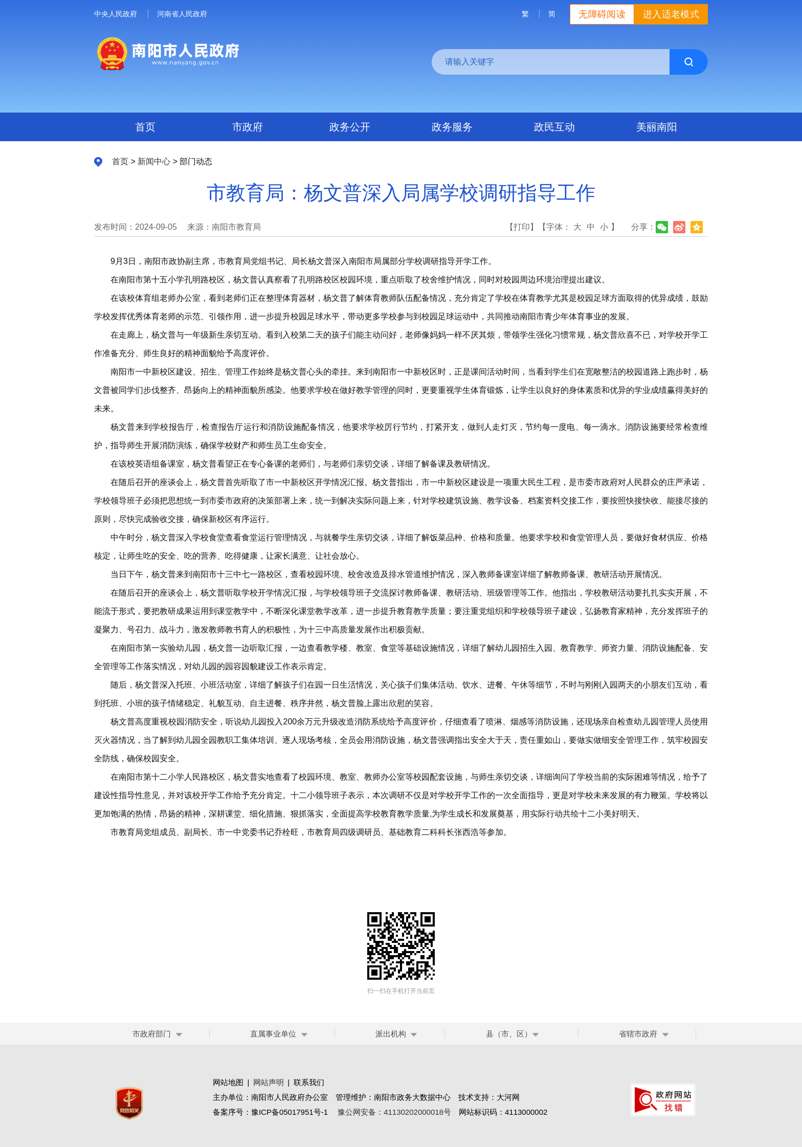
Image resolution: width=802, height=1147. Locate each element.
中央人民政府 (115, 14)
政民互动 (554, 127)
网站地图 (228, 1082)
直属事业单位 (273, 1033)
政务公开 (349, 127)
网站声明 (268, 1082)
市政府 (247, 127)
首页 (145, 127)
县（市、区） (513, 1033)
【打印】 (521, 227)
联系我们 (309, 1082)
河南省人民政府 (182, 14)
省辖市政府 (638, 1033)
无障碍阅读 (602, 14)
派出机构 (390, 1033)
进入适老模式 (671, 14)
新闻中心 (154, 161)
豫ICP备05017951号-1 (289, 1112)
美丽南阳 (656, 127)
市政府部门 (151, 1033)
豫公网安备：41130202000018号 (394, 1112)
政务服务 (452, 127)
